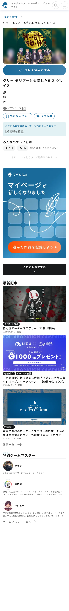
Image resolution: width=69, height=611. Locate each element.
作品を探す (11, 17)
